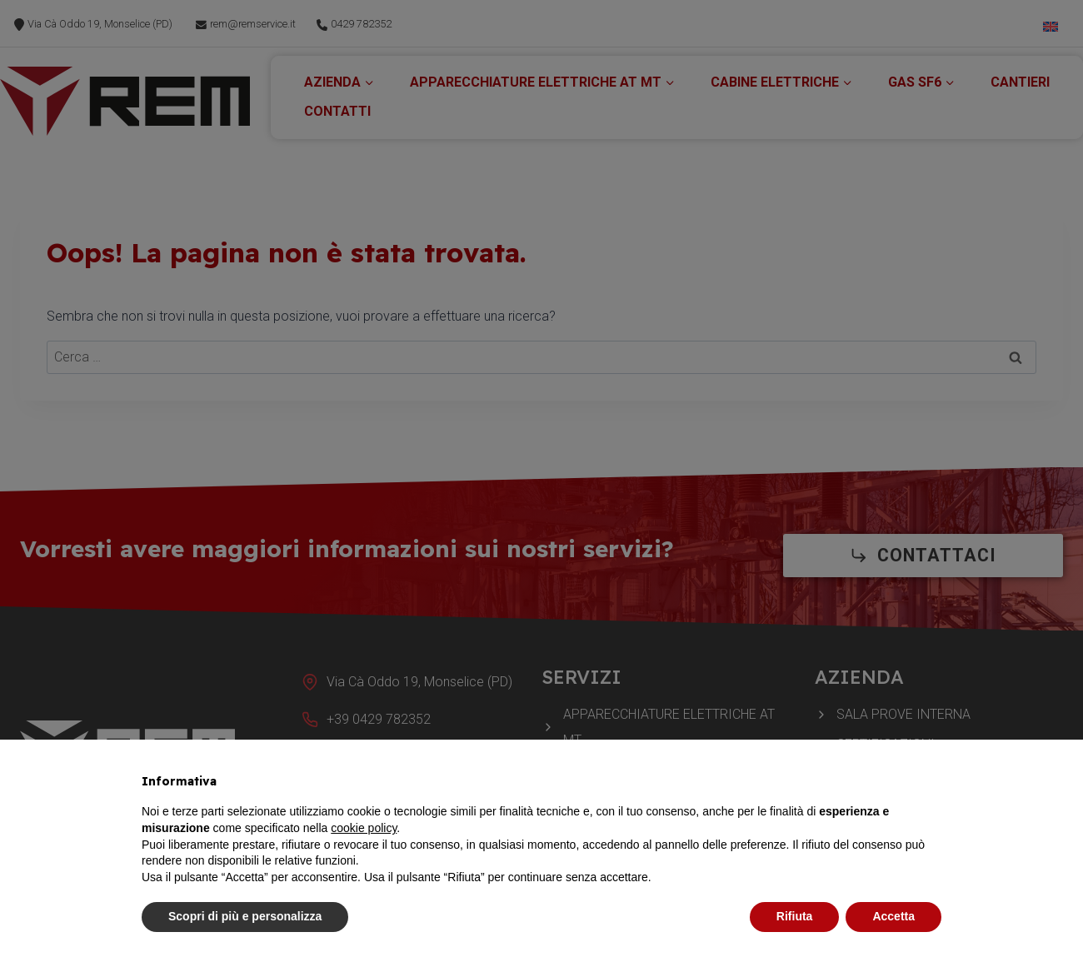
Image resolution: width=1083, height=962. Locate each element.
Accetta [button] (893, 916)
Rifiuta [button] (794, 916)
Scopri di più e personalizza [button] (245, 916)
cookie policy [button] (364, 828)
